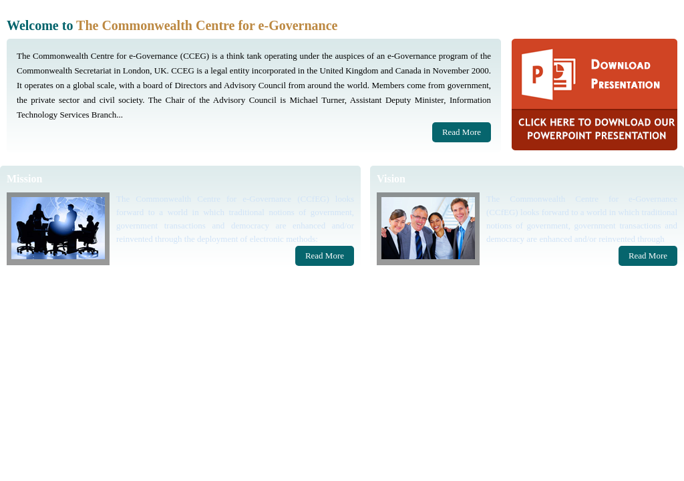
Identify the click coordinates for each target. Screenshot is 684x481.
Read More (461, 132)
